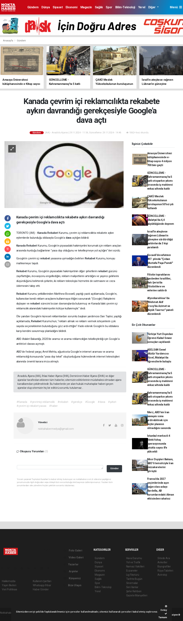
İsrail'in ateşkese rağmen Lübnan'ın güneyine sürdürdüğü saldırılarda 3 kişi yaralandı (160, 239)
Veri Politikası (9, 589)
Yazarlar (71, 564)
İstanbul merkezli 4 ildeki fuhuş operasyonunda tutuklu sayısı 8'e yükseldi (158, 443)
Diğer (152, 7)
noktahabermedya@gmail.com (56, 428)
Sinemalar (132, 583)
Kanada (42, 233)
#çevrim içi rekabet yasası (31, 405)
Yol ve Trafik (133, 562)
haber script (7, 616)
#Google (90, 401)
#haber (53, 405)
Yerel (141, 7)
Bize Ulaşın (72, 585)
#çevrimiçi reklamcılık (42, 401)
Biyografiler (164, 566)
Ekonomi (71, 7)
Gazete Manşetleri (136, 595)
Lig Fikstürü (132, 574)
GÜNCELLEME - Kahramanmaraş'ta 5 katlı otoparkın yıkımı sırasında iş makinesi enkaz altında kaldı (160, 180)
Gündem (33, 7)
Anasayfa (8, 40)
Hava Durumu (134, 558)
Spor (109, 7)
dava (69, 237)
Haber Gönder (41, 589)
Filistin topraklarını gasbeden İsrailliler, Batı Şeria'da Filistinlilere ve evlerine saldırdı (159, 282)
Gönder (114, 468)
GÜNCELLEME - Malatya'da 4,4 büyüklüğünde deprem (160, 219)
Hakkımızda (8, 581)
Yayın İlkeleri (9, 585)
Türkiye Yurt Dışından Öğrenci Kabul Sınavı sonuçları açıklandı (160, 338)
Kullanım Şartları (42, 581)
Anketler (162, 562)
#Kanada (21, 401)
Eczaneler (132, 570)
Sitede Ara (164, 558)
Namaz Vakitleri (135, 566)
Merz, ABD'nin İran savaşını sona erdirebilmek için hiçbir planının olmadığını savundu (159, 420)
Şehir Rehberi (134, 591)
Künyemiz (72, 578)
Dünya (45, 7)
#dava (101, 401)
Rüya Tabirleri (165, 570)
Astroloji (162, 574)
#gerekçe (76, 401)
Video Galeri (73, 557)
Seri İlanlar (132, 587)
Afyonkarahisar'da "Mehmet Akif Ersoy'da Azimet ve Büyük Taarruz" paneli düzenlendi (160, 306)
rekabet (45, 258)
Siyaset (58, 7)
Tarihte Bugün (134, 578)
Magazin (86, 7)
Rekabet (52, 233)
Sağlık (99, 7)
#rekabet (63, 401)
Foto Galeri (73, 550)
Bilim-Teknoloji (125, 7)
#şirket (112, 401)
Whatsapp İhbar (42, 585)
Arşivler (71, 571)
